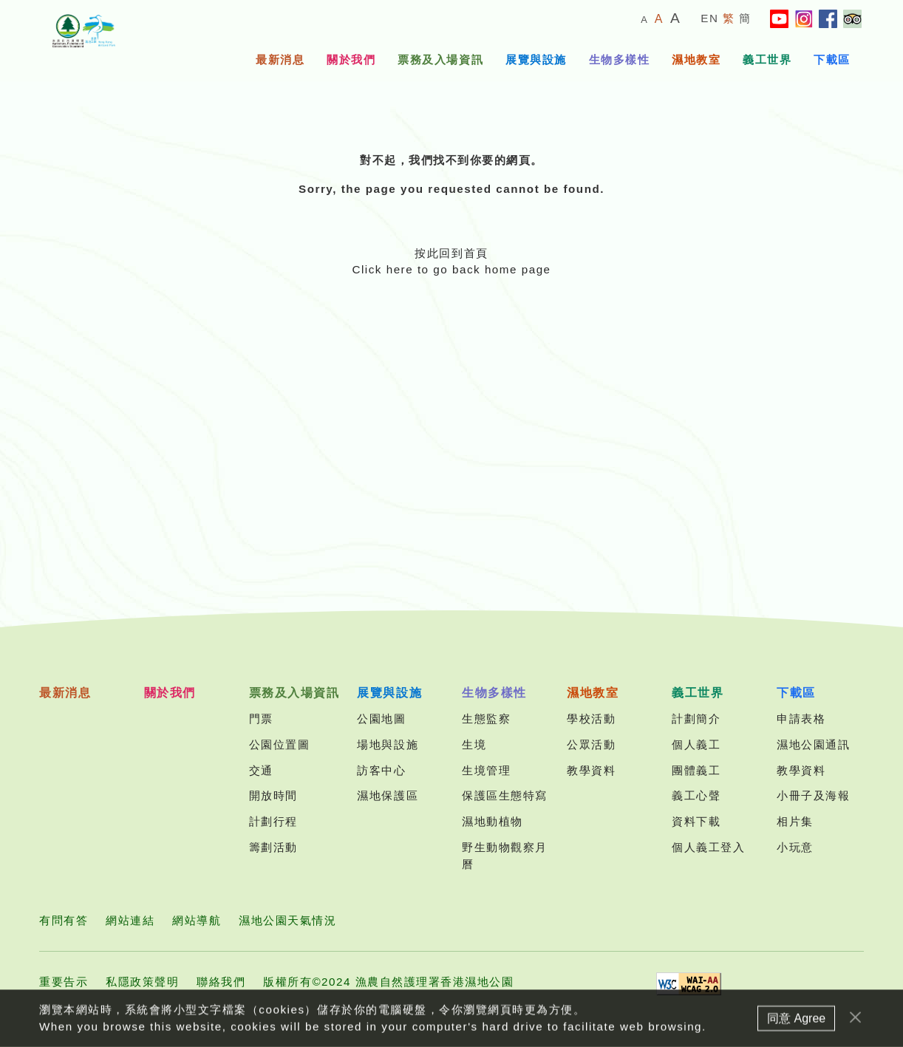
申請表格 (801, 718)
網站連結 (130, 920)
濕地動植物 (492, 821)
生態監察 (486, 718)
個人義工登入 (708, 847)
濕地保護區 (387, 795)
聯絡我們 (221, 981)
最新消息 (280, 59)
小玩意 (795, 847)
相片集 (795, 821)
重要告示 (63, 981)
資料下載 (696, 821)
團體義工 (696, 770)
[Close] (855, 1021)
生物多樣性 (619, 59)
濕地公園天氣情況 (287, 920)
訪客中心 (381, 770)
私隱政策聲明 (142, 981)
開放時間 (273, 795)
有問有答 (63, 920)
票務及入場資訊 (440, 59)
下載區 (832, 59)
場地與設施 (387, 744)
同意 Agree (796, 1022)
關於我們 (351, 59)
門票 (261, 718)
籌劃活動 (273, 847)
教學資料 (591, 770)
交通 (261, 770)
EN (709, 18)
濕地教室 (696, 59)
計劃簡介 (696, 718)
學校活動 (591, 718)
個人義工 (696, 744)
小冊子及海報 (813, 795)
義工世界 (767, 59)
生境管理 (486, 770)
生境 (474, 744)
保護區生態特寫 (505, 795)
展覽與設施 (536, 59)
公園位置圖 (279, 744)
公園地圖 (381, 718)
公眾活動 (591, 744)
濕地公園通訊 (813, 744)
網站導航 (196, 920)
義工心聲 (696, 795)
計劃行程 (273, 821)
